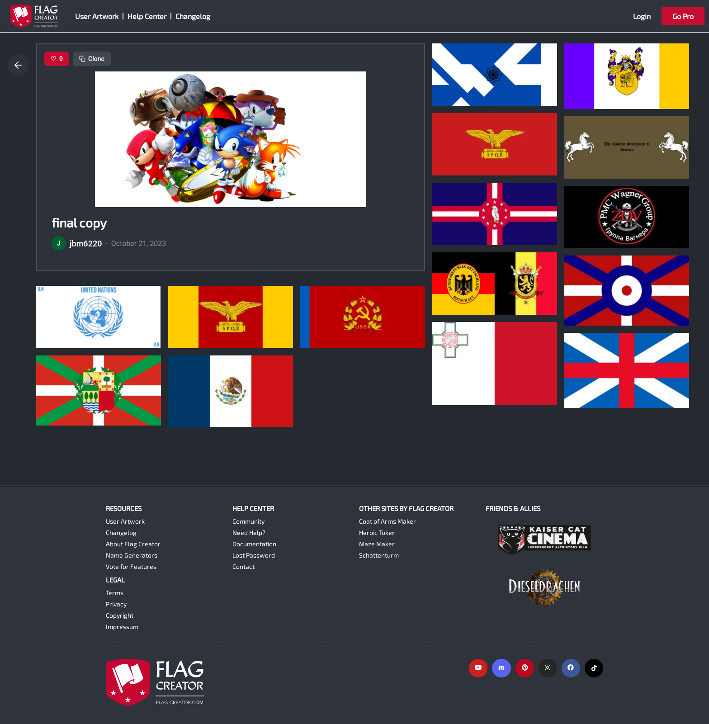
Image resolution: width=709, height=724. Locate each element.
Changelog (192, 16)
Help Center (147, 16)
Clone (91, 58)
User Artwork (96, 16)
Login (642, 16)
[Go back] (18, 65)
